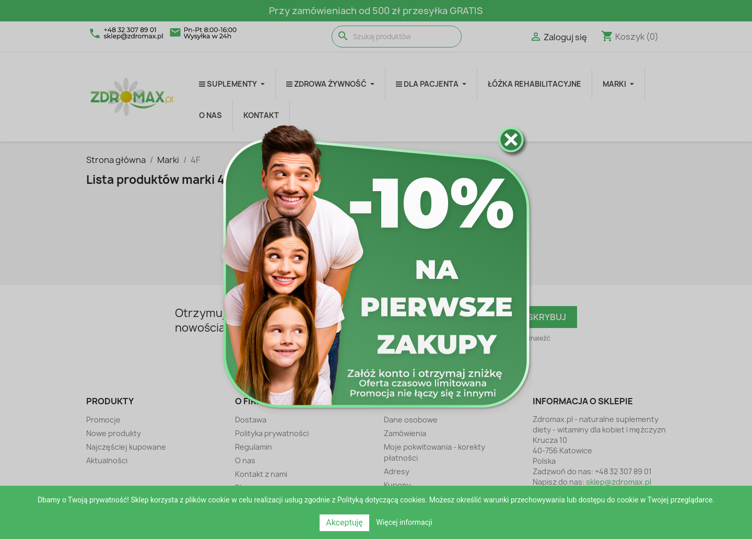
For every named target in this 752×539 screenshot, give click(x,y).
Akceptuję (344, 523)
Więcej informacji (404, 522)
